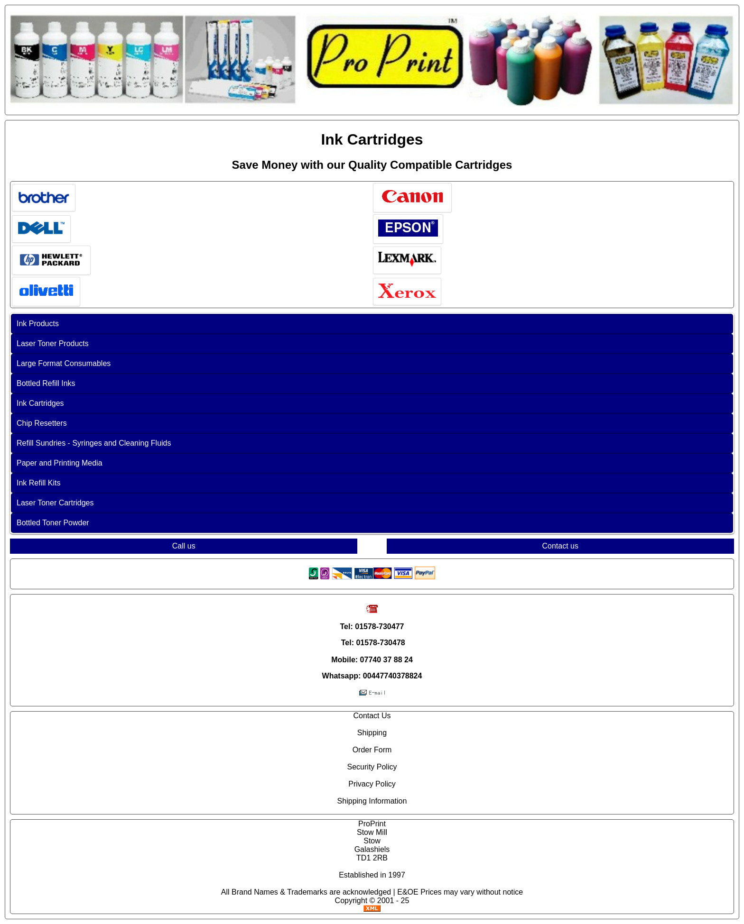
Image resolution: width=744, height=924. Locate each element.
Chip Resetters (42, 423)
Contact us (560, 546)
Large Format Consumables (64, 363)
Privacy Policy (372, 784)
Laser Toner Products (53, 343)
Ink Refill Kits (38, 483)
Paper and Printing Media (59, 463)
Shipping (372, 733)
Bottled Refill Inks (46, 383)
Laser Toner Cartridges (55, 503)
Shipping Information (372, 801)
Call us (183, 546)
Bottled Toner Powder (53, 523)
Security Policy (372, 767)
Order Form (372, 750)
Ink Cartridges (40, 403)
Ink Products (38, 324)
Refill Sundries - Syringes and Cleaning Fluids (94, 443)
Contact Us (372, 716)
